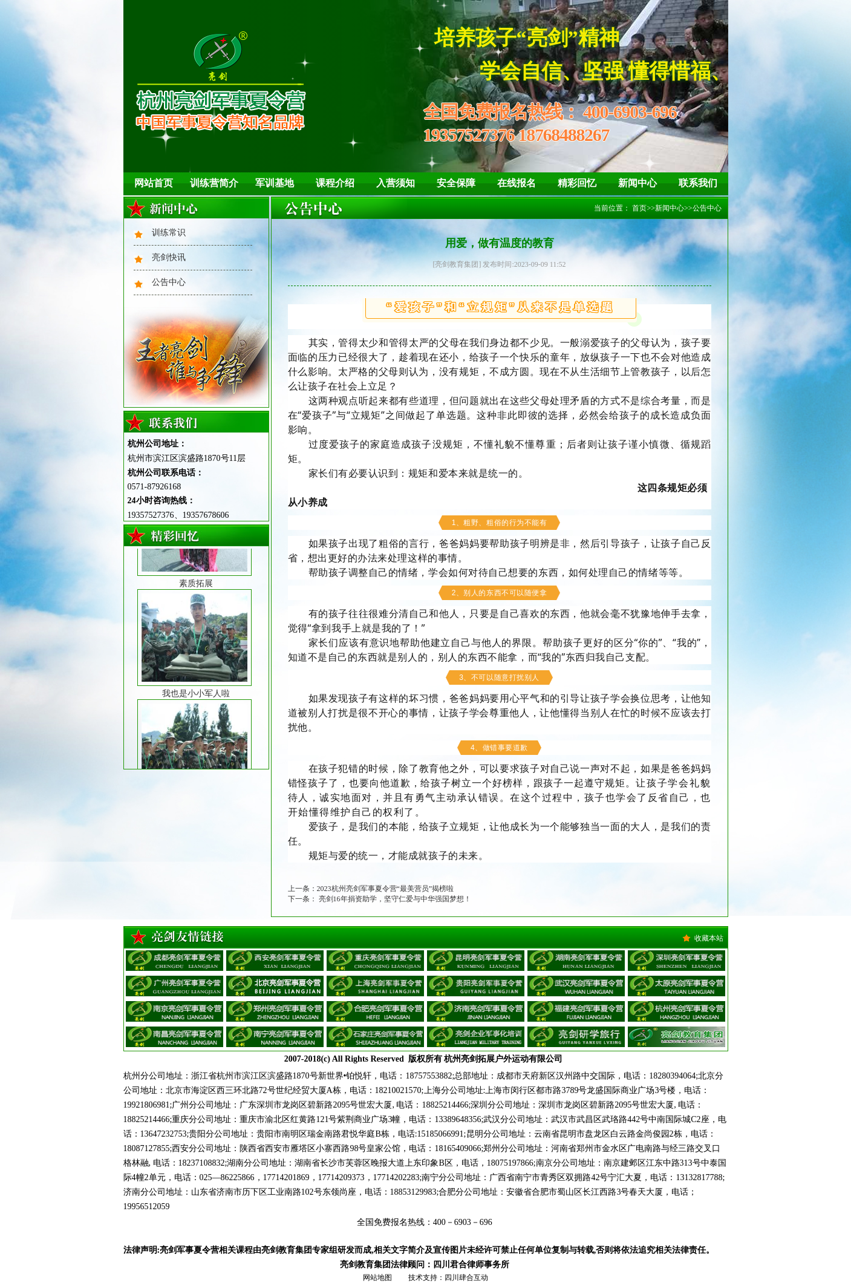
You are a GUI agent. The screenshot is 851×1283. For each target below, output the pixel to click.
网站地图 (377, 1277)
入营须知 (395, 183)
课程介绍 (335, 183)
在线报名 (516, 183)
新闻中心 (637, 183)
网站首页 (153, 183)
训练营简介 (214, 183)
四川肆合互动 (466, 1277)
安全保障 (456, 183)
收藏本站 (708, 938)
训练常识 (169, 232)
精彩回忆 (577, 183)
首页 (639, 208)
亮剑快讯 (169, 257)
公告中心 (169, 282)
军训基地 (274, 183)
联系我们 (698, 183)
